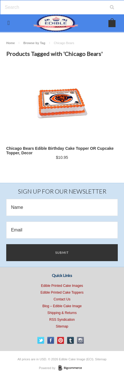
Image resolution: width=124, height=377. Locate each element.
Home (10, 43)
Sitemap (62, 326)
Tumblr (70, 340)
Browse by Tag (34, 43)
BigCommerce (71, 368)
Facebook (50, 340)
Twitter (40, 340)
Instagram (80, 340)
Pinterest (60, 340)
